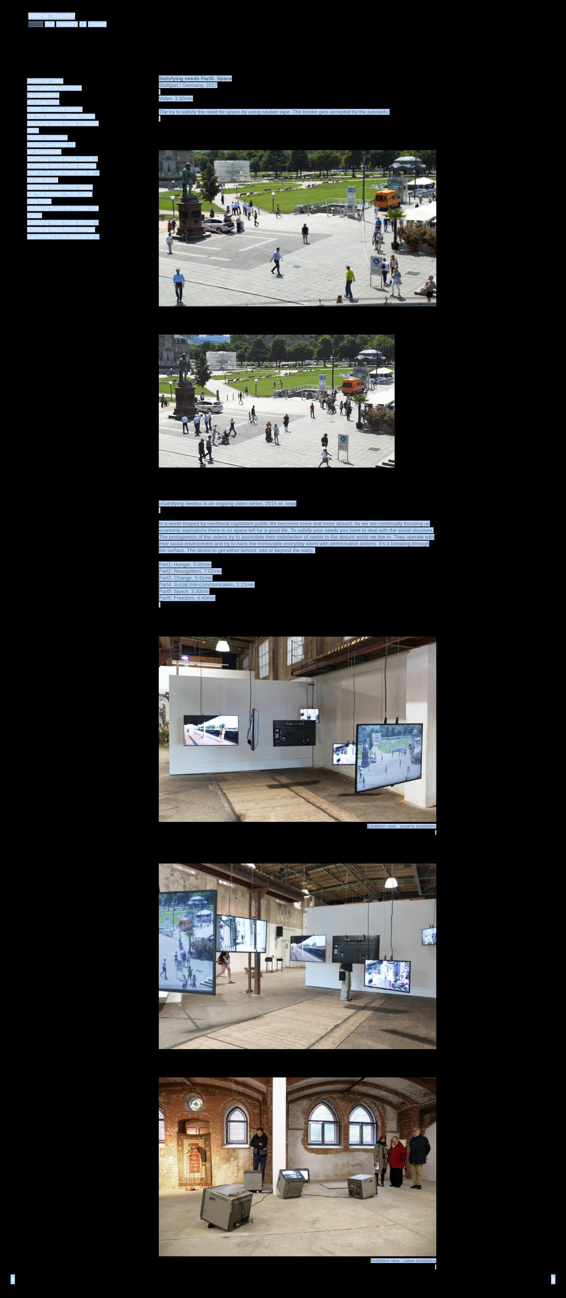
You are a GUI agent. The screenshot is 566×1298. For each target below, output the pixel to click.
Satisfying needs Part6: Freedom (63, 123)
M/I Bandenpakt (44, 152)
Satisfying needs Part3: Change (61, 166)
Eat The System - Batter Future (61, 116)
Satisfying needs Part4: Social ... (62, 159)
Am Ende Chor (43, 102)
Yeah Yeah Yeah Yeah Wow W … (63, 173)
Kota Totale (39, 201)
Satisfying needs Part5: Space (60, 187)
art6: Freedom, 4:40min (188, 598)
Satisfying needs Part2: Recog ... (63, 222)
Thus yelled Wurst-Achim (54, 88)
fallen (33, 130)
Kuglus (34, 215)
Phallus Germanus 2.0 (51, 144)
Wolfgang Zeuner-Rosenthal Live (63, 208)
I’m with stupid (42, 180)
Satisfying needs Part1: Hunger (61, 229)
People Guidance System (55, 109)
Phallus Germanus (47, 137)
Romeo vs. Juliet (45, 81)
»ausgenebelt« (43, 95)
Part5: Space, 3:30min (184, 591)
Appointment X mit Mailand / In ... (63, 236)
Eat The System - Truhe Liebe (59, 194)
